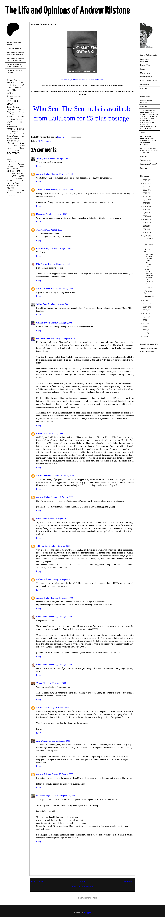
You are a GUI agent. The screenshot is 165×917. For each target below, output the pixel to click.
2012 (145, 226)
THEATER (10, 181)
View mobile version (82, 886)
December (149, 238)
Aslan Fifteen (13, 80)
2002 (145, 320)
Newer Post (37, 881)
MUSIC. (15, 131)
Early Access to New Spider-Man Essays (15, 53)
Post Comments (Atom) (88, 898)
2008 (145, 300)
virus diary (11, 195)
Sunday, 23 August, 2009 (58, 707)
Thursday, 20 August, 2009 (54, 683)
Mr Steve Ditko (15, 143)
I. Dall (39, 433)
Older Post (128, 881)
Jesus (142, 69)
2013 (145, 223)
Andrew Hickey (43, 174)
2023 (145, 190)
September (149, 244)
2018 (145, 206)
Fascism (21, 112)
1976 (145, 336)
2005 (145, 310)
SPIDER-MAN (14, 171)
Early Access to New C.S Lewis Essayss (15, 59)
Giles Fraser (16, 119)
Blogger (87, 912)
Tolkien (10, 187)
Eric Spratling (42, 248)
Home (83, 881)
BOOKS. (10, 82)
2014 (145, 219)
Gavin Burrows (43, 323)
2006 (145, 307)
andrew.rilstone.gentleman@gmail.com (149, 350)
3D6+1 (142, 132)
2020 (145, 200)
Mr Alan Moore (44, 141)
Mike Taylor (41, 264)
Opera (16, 150)
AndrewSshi (41, 707)
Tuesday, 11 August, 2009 (56, 214)
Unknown (40, 214)
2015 (145, 216)
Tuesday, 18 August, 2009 (62, 598)
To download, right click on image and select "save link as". (82, 80)
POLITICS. (13, 153)
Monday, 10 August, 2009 (58, 158)
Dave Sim (10, 109)
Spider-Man (145, 84)
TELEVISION (17, 178)
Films (12, 114)
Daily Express (13, 107)
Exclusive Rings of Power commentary (15, 65)
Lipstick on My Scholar (146, 101)
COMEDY (18, 87)
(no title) (143, 106)
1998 (145, 326)
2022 (145, 193)
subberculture (42, 546)
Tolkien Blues (145, 160)
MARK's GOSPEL (15, 129)
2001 (145, 323)
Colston (10, 98)
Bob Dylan (14, 85)
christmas (10, 190)
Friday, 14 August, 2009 (52, 433)
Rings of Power (15, 167)
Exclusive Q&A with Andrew (14, 71)
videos (19, 193)
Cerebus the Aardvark (145, 60)
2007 (145, 303)
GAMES (21, 116)
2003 (145, 317)
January (148, 296)
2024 (145, 186)
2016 (145, 213)
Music (21, 148)
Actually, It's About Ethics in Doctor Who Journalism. (149, 150)
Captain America (13, 96)
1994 (145, 333)
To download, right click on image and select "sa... (148, 259)
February (148, 291)
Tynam (39, 683)
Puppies (9, 159)
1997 (145, 330)
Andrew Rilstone (43, 579)
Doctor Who (145, 65)
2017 (145, 209)
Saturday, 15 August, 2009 (62, 475)
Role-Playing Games (148, 81)
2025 (145, 183)
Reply (38, 166)
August (148, 249)
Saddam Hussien (18, 173)
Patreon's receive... (14, 49)
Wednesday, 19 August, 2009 (60, 616)
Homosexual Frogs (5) (149, 164)
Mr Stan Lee (13, 140)
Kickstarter (12, 127)
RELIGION (12, 161)
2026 (145, 180)
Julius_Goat (41, 158)
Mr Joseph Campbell (15, 137)
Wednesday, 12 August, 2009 (63, 338)
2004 (145, 313)
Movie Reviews (146, 77)
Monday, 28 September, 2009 (63, 796)
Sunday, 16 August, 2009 (58, 518)
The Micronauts (14, 185)
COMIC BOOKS (11, 91)
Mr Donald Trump (15, 135)
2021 (145, 196)
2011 (145, 229)
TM (38, 230)
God (9, 121)
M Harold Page (43, 796)
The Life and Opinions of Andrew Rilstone (67, 11)
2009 (145, 236)
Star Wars (18, 175)
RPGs (8, 164)
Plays (18, 157)
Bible (22, 83)
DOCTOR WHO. (12, 102)
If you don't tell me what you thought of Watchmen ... (148, 276)
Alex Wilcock (42, 741)
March (148, 288)
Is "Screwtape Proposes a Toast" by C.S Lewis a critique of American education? (148, 140)
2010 (145, 232)
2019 (145, 203)
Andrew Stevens (43, 475)
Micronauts (145, 73)
